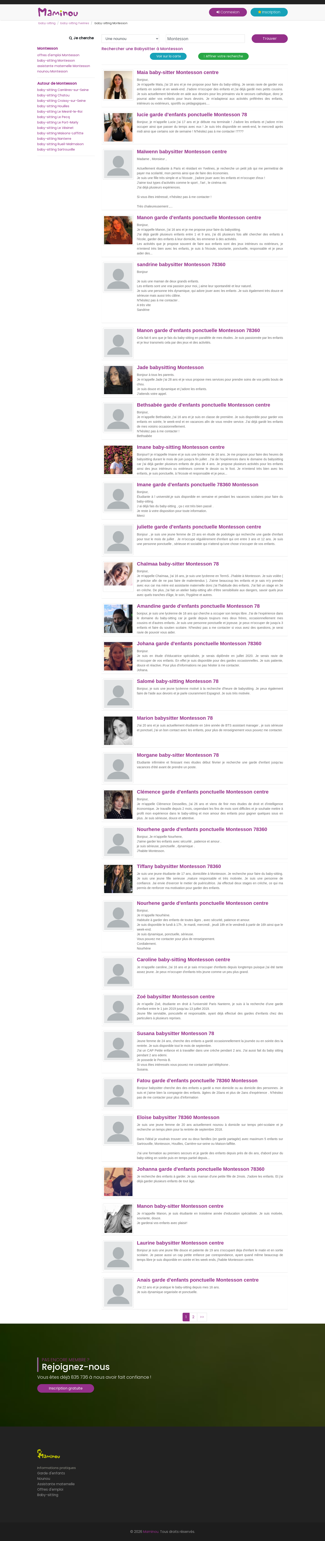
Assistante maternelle (56, 1484)
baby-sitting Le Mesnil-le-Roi (59, 111)
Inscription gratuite (66, 1388)
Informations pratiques (56, 1467)
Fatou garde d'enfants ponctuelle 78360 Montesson (197, 1080)
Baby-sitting (47, 1494)
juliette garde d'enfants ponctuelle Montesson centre (199, 527)
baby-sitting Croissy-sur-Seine (61, 100)
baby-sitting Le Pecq (53, 117)
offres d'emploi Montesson (58, 55)
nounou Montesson (52, 71)
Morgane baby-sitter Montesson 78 (178, 755)
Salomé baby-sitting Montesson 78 (178, 681)
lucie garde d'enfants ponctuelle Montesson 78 (192, 114)
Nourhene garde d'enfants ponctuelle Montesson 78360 (202, 829)
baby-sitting (47, 23)
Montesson (47, 49)
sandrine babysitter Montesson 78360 (181, 264)
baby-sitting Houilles (53, 106)
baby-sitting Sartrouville (56, 149)
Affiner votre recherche (223, 56)
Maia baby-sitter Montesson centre (178, 72)
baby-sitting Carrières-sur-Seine (63, 90)
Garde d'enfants (51, 1473)
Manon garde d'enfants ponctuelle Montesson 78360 (198, 330)
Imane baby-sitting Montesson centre (181, 447)
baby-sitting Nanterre (54, 138)
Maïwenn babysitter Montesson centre (182, 151)
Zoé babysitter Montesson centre (176, 996)
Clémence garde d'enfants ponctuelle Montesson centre (203, 792)
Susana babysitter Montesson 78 (175, 1033)
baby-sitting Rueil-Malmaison (60, 144)
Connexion (227, 12)
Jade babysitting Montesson (170, 367)
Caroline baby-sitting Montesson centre (183, 959)
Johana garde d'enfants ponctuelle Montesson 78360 (199, 643)
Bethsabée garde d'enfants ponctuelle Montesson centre (203, 405)
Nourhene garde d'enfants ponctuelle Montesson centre (202, 903)
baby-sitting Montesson (56, 60)
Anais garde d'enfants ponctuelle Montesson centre (198, 1280)
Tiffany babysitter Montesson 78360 (179, 866)
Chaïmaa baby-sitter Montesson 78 (178, 564)
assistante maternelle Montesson (63, 66)
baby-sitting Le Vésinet (55, 128)
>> (202, 1317)
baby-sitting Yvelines (74, 23)
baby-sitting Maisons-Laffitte (60, 133)
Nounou (43, 1478)
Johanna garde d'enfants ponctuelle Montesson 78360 (201, 1169)
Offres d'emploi (50, 1489)
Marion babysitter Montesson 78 (175, 718)
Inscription (269, 12)
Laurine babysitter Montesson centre (180, 1243)
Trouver (270, 38)
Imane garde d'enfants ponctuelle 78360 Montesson (197, 484)
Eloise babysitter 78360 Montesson (178, 1117)
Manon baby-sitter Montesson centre (180, 1206)
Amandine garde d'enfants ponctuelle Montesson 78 (198, 606)
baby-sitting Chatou (53, 95)
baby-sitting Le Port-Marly (57, 122)
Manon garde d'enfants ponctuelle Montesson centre (199, 217)
